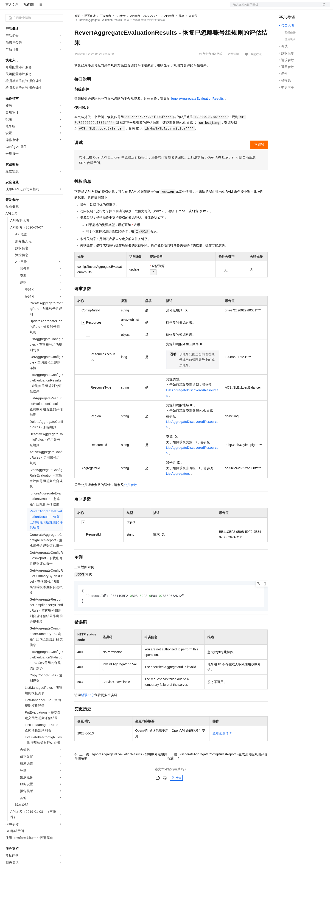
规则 (181, 30)
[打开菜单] (7, 7)
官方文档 (12, 19)
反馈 (176, 793)
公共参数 (130, 499)
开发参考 (105, 30)
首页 (77, 30)
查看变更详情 (222, 749)
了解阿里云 (151, 7)
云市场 (112, 7)
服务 (135, 7)
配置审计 (29, 19)
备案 (284, 7)
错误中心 (87, 710)
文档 (274, 7)
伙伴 (124, 7)
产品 (59, 7)
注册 (306, 7)
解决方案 (73, 7)
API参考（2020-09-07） (145, 30)
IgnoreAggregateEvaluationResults (197, 113)
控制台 (295, 7)
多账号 (193, 30)
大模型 (47, 7)
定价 (99, 7)
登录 (322, 7)
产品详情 (233, 68)
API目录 (169, 30)
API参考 (121, 30)
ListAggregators (178, 488)
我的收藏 (256, 69)
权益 (88, 7)
